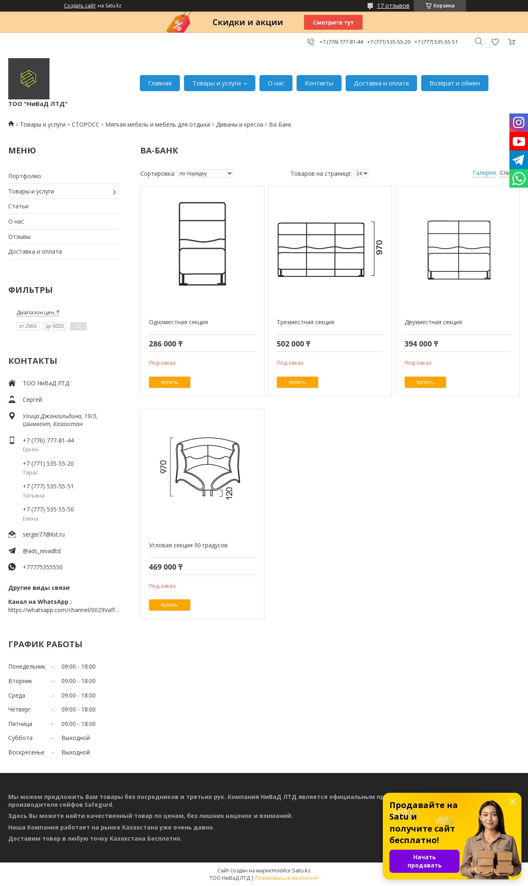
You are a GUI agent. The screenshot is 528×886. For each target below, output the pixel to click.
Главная (160, 83)
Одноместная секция (178, 322)
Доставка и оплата (381, 83)
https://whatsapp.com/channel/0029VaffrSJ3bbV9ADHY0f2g (64, 610)
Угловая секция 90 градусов (188, 545)
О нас (276, 83)
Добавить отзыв (495, 41)
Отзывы (19, 236)
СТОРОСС (85, 124)
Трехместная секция (305, 322)
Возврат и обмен (454, 83)
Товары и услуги (216, 83)
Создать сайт (80, 6)
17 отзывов (393, 5)
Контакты (319, 83)
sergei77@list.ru (44, 534)
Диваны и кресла (239, 124)
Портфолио (24, 176)
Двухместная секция (433, 322)
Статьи (18, 206)
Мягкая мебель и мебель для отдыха (157, 124)
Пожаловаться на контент (286, 877)
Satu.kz (301, 870)
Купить (169, 382)
